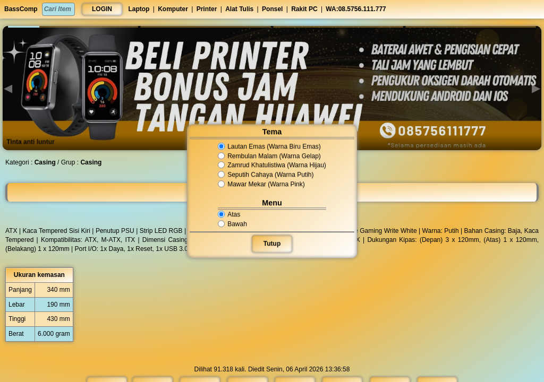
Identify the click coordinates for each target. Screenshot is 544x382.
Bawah (233, 224)
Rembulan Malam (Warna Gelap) (269, 156)
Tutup (272, 243)
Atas (230, 214)
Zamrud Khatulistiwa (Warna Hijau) (272, 165)
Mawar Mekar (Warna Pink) (261, 184)
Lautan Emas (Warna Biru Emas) (269, 146)
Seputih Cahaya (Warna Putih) (265, 174)
